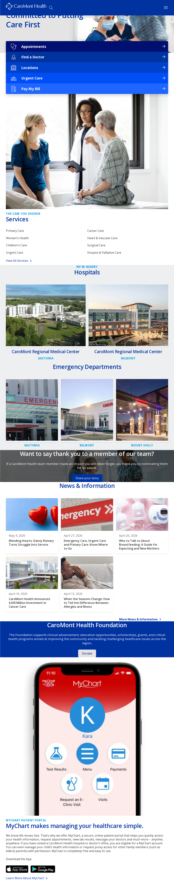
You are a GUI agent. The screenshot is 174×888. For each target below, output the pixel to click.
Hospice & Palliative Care (104, 254)
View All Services (17, 262)
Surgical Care (96, 246)
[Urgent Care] (87, 78)
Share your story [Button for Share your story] (87, 480)
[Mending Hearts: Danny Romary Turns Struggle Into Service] (32, 527)
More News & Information (138, 621)
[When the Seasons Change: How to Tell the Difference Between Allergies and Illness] (87, 585)
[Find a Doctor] (87, 57)
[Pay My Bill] (87, 88)
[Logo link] (26, 7)
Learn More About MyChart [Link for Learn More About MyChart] (25, 879)
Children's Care (16, 246)
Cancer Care (95, 231)
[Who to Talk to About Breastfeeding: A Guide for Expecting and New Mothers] (142, 527)
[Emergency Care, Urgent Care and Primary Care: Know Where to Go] (87, 527)
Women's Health (17, 239)
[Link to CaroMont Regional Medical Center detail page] (46, 355)
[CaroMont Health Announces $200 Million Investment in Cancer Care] (32, 585)
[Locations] (87, 67)
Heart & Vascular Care (102, 239)
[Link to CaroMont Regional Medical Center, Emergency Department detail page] (32, 445)
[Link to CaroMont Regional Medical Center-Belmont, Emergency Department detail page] (87, 445)
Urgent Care (14, 254)
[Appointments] (87, 46)
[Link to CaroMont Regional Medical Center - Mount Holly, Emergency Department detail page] (142, 445)
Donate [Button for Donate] (87, 655)
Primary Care (15, 231)
